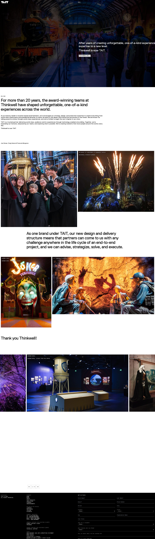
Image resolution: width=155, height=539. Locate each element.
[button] (29, 486)
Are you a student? (84, 522)
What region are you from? (86, 528)
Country (80, 509)
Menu (79, 2)
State (118, 509)
